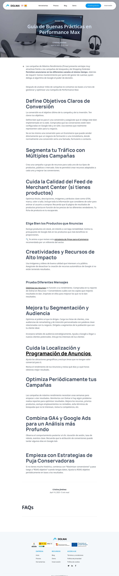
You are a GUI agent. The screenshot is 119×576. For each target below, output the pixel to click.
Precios (56, 6)
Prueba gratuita (93, 6)
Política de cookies (73, 562)
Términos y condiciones (75, 555)
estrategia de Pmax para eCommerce (71, 239)
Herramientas (43, 6)
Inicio (37, 555)
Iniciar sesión (108, 5)
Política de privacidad (74, 558)
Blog (65, 6)
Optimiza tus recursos (36, 287)
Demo (74, 6)
